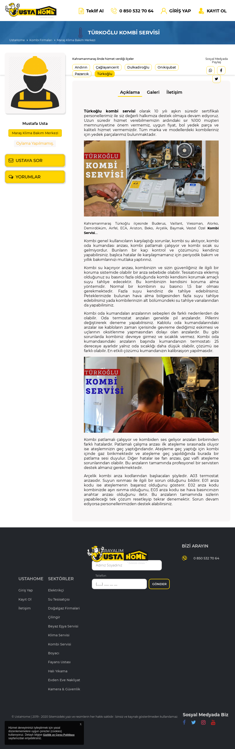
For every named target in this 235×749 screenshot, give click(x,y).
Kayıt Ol (24, 599)
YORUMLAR (28, 177)
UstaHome (17, 40)
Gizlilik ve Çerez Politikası (59, 734)
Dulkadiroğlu (138, 67)
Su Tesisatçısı (59, 599)
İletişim (174, 92)
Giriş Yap (25, 590)
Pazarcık (82, 74)
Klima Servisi (58, 635)
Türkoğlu (104, 74)
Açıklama (130, 92)
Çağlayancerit (107, 67)
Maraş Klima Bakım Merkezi (76, 40)
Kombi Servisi (59, 644)
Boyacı (53, 653)
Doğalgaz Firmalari (64, 608)
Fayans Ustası (59, 662)
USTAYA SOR (29, 160)
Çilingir (54, 617)
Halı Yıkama (57, 671)
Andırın (81, 67)
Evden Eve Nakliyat (64, 680)
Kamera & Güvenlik (64, 689)
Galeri (153, 92)
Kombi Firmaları (40, 40)
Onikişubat (167, 67)
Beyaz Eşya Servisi (63, 626)
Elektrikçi (56, 590)
